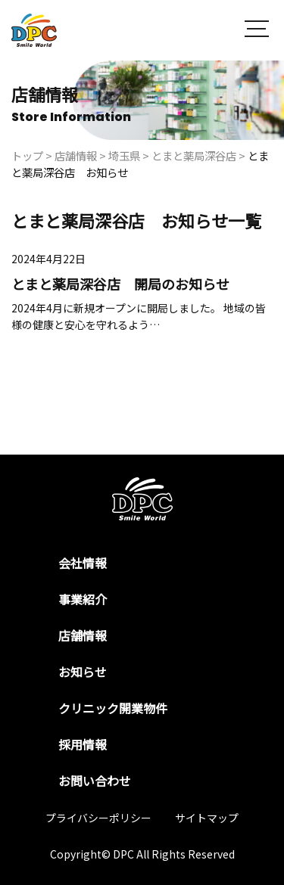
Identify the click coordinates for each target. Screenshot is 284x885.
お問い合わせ (94, 781)
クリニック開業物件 (112, 708)
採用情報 (82, 744)
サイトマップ (207, 817)
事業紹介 (82, 599)
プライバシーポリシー (98, 817)
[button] (256, 30)
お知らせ (82, 672)
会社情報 (82, 563)
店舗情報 (82, 635)
